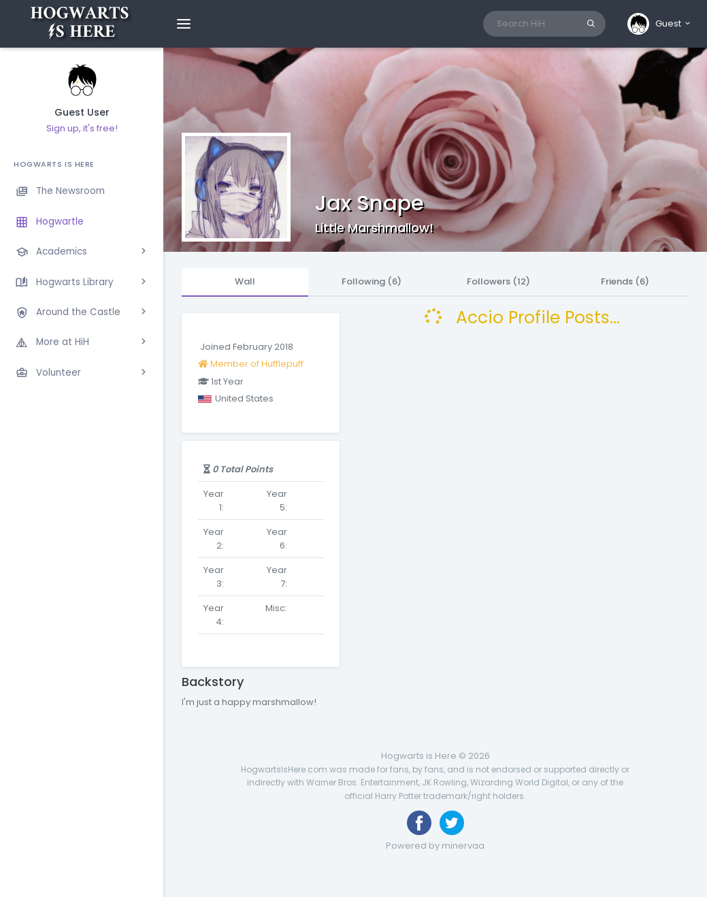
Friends (625, 281)
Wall (245, 281)
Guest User (82, 113)
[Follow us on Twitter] (452, 823)
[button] (659, 24)
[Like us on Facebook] (419, 823)
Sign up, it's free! (82, 128)
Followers (498, 281)
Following (371, 281)
